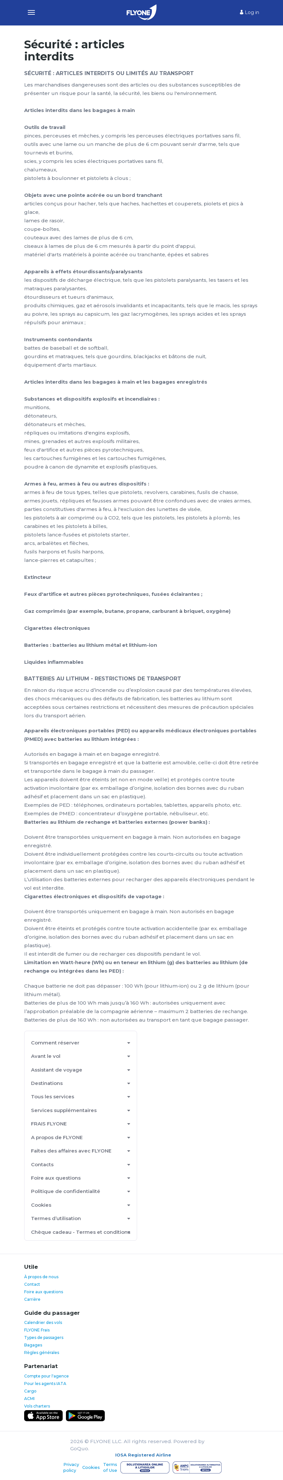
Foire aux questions (56, 1178)
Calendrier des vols (43, 1322)
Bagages (33, 1345)
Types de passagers (43, 1337)
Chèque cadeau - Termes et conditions (80, 1232)
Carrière (32, 1299)
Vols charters (37, 1406)
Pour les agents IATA (45, 1383)
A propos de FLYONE (57, 1137)
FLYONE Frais (37, 1330)
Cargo (30, 1391)
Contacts (42, 1164)
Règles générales (41, 1352)
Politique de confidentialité (65, 1191)
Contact (32, 1284)
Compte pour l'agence (46, 1376)
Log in (249, 12)
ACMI (29, 1398)
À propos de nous (41, 1276)
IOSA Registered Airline (143, 1454)
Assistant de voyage (56, 1070)
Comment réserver (55, 1043)
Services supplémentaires (64, 1110)
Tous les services (52, 1096)
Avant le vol (45, 1056)
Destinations (47, 1083)
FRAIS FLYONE (49, 1124)
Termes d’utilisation (56, 1218)
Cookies (41, 1205)
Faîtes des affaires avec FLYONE (71, 1151)
